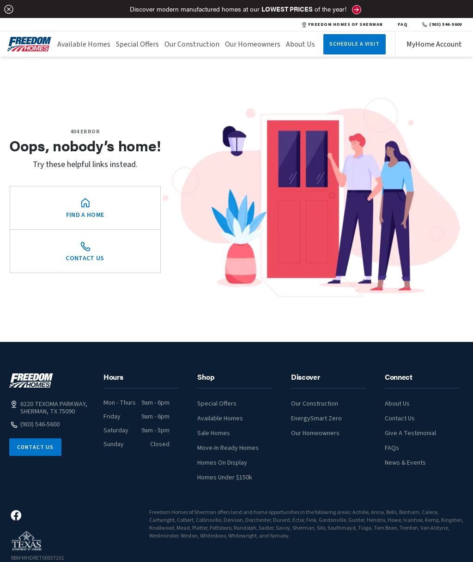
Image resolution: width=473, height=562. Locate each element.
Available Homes (83, 44)
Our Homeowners (252, 44)
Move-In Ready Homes (228, 448)
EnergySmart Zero (316, 418)
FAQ (403, 24)
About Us (300, 44)
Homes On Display (222, 462)
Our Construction (191, 44)
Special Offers (137, 44)
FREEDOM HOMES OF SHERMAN (342, 24)
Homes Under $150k (224, 477)
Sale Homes (213, 433)
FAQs (392, 448)
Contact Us (35, 447)
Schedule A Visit (354, 44)
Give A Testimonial (410, 433)
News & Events (405, 462)
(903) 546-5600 (442, 24)
